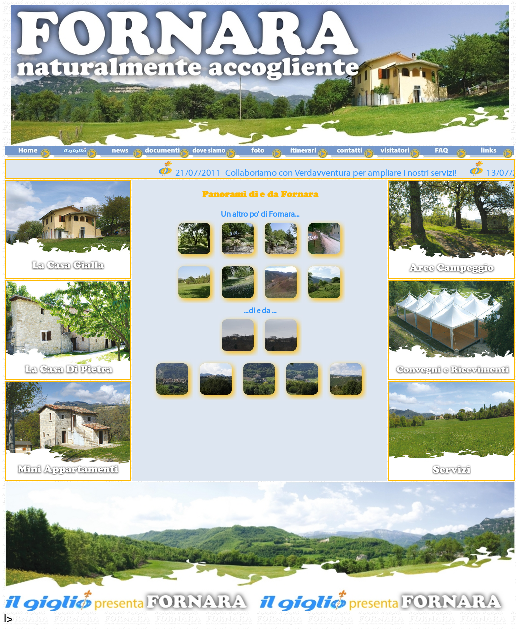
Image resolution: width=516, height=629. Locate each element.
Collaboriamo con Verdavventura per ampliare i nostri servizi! (343, 173)
